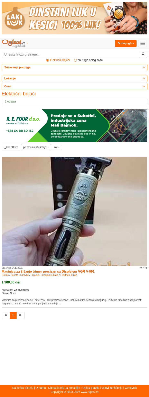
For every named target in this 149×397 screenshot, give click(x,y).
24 (56, 147)
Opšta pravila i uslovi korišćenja (102, 387)
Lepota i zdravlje (20, 275)
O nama (41, 387)
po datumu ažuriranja (36, 147)
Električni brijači (68, 275)
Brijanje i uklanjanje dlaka (44, 275)
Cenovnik (131, 387)
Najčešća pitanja (22, 387)
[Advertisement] (74, 353)
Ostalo (5, 275)
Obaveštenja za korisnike (64, 387)
